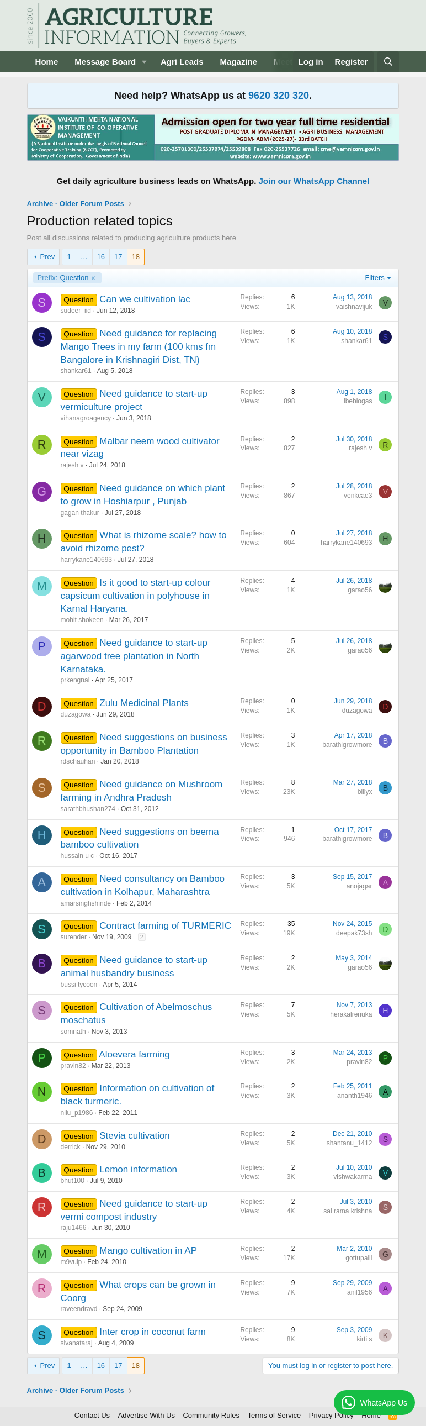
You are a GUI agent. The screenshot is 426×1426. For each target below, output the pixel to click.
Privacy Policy (331, 1415)
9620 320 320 (278, 95)
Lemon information (138, 1169)
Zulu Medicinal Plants (144, 703)
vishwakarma (352, 1177)
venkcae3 (358, 495)
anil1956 (359, 1292)
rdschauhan (78, 761)
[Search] (388, 61)
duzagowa (76, 714)
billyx (365, 792)
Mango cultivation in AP (148, 1250)
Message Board (105, 61)
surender (74, 937)
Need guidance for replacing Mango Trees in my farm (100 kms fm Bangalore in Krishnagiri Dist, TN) (139, 346)
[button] (144, 61)
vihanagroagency (86, 418)
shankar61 (76, 371)
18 (136, 256)
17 (118, 256)
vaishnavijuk (354, 307)
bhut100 (72, 1181)
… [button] (84, 256)
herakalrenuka (351, 1014)
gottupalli (358, 1258)
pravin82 (73, 1066)
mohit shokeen (82, 620)
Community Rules (211, 1415)
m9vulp (71, 1262)
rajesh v (72, 465)
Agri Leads (182, 61)
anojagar (359, 886)
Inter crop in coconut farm (152, 1332)
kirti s (364, 1339)
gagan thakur (80, 513)
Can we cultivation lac (144, 299)
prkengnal (75, 680)
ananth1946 (354, 1095)
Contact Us (92, 1415)
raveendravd (79, 1309)
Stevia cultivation (134, 1135)
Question (63, 278)
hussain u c (77, 856)
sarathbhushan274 (88, 809)
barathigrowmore (347, 745)
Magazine (239, 61)
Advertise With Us (146, 1415)
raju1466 (74, 1228)
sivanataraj (77, 1343)
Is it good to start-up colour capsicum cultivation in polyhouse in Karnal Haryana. (136, 595)
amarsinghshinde (86, 903)
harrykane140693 (86, 560)
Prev (47, 256)
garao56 (360, 590)
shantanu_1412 (349, 1143)
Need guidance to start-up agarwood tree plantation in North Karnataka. (134, 656)
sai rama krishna (347, 1211)
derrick (71, 1147)
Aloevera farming (134, 1054)
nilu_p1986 (77, 1113)
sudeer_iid (76, 310)
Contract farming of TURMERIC (165, 925)
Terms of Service (274, 1415)
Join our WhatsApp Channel (314, 181)
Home (46, 61)
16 (101, 256)
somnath (73, 1031)
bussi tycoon (79, 984)
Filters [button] (374, 277)
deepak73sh (354, 933)
